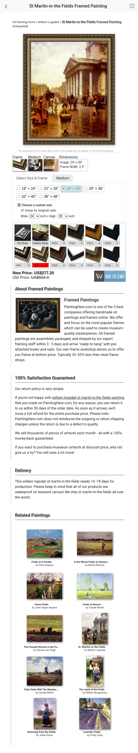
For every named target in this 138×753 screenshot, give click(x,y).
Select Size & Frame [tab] (31, 178)
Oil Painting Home (24, 22)
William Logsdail (48, 22)
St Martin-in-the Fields (79, 22)
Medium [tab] (62, 178)
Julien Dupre (46, 735)
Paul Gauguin (46, 565)
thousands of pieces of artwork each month (61, 433)
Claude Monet (96, 607)
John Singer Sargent (46, 607)
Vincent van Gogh (46, 650)
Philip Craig (96, 735)
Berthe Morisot (96, 565)
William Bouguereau (96, 692)
